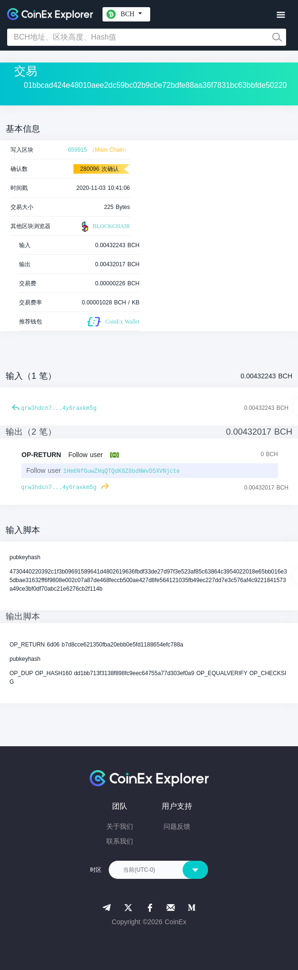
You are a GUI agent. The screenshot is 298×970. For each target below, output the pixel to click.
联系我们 (119, 841)
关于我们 (119, 826)
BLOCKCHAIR (104, 226)
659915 (77, 149)
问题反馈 (177, 826)
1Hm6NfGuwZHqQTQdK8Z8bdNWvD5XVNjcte (121, 471)
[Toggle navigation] (280, 15)
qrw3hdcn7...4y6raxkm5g (58, 408)
